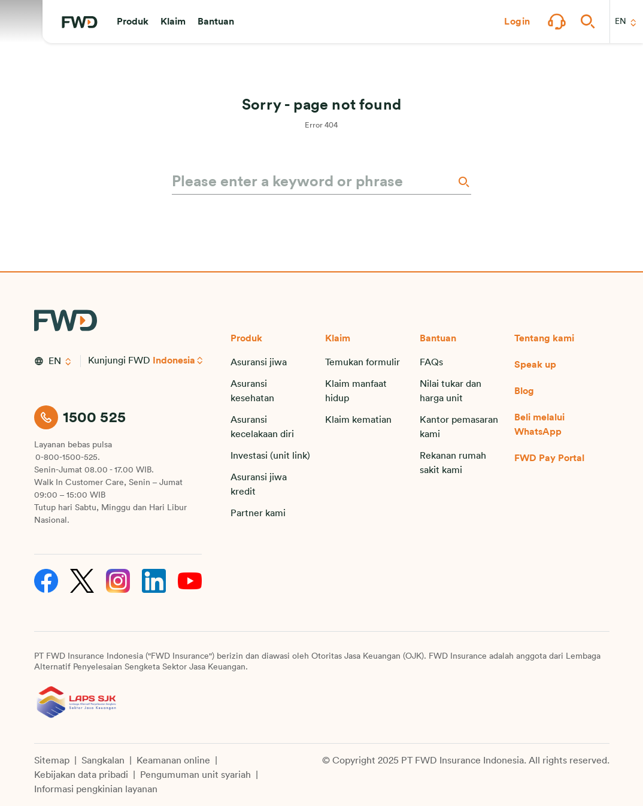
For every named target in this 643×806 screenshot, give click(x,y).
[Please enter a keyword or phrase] (313, 182)
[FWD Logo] (80, 22)
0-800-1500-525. (67, 457)
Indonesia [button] (174, 360)
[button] (132, 21)
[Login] (517, 21)
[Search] (462, 181)
